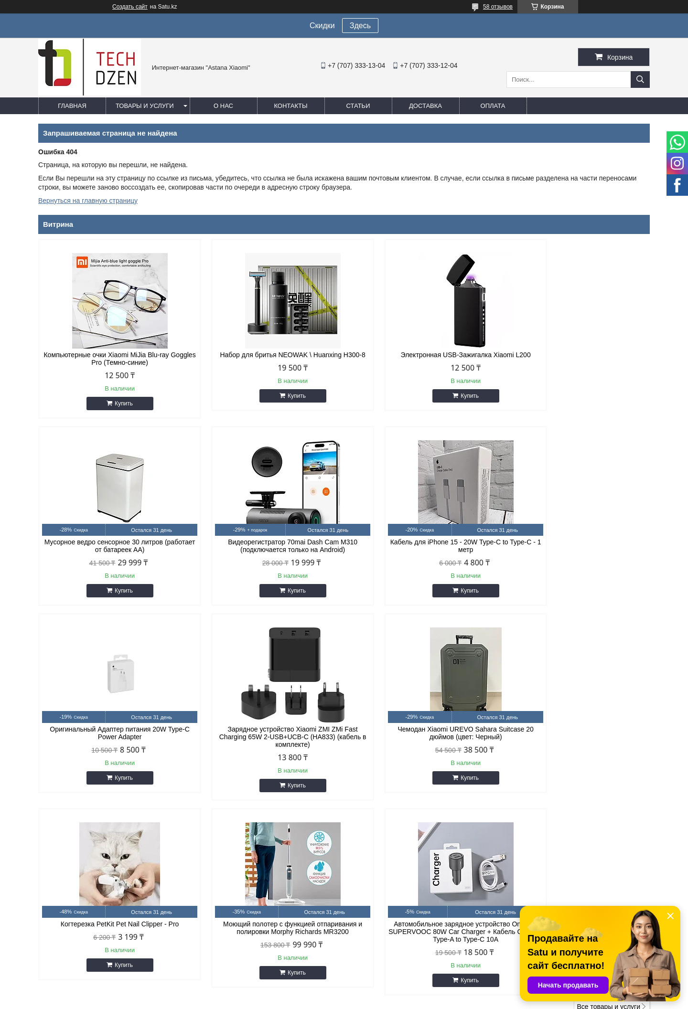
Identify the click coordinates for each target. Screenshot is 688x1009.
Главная (72, 105)
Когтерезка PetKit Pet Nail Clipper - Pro (266, 737)
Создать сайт (130, 6)
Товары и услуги (145, 105)
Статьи (358, 105)
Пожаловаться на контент (400, 1000)
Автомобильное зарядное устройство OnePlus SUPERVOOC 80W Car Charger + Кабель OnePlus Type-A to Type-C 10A (577, 744)
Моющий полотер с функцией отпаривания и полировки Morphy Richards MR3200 (421, 740)
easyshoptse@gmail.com (396, 896)
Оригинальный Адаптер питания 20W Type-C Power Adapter (421, 545)
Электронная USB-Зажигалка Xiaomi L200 (422, 355)
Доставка (425, 105)
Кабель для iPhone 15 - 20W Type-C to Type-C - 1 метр (266, 545)
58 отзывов (498, 6)
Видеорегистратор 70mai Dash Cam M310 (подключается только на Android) (111, 545)
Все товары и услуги (608, 819)
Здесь (360, 25)
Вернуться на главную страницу (88, 200)
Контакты (290, 105)
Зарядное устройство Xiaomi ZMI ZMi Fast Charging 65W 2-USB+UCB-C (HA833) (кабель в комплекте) (577, 549)
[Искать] (640, 79)
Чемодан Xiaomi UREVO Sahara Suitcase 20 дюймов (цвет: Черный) (111, 740)
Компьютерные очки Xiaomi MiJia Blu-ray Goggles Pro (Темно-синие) (110, 358)
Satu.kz (384, 991)
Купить (115, 403)
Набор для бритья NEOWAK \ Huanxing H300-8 (266, 358)
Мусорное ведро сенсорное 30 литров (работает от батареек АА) (577, 358)
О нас (223, 105)
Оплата (493, 105)
